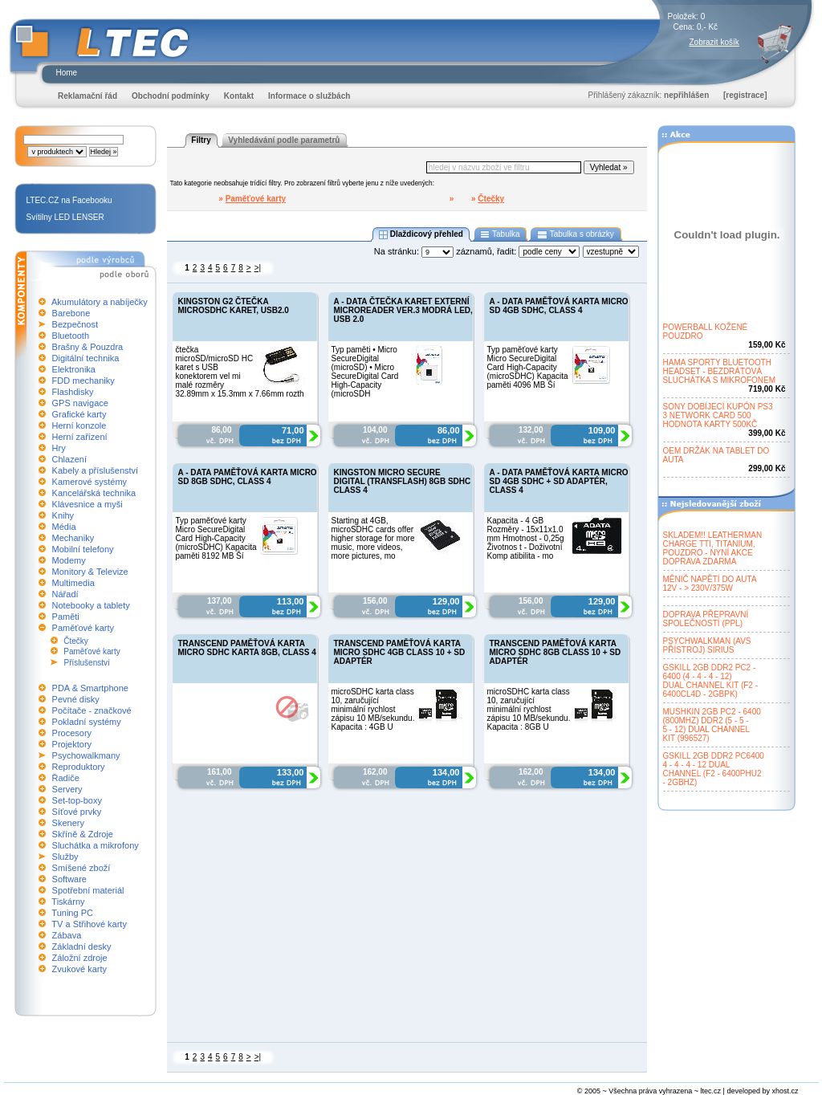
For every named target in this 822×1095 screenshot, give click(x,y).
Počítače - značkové (92, 710)
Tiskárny (67, 901)
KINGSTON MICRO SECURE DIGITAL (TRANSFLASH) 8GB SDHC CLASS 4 (402, 481)
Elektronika (74, 369)
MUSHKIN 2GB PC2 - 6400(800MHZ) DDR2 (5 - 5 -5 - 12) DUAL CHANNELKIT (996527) (712, 725)
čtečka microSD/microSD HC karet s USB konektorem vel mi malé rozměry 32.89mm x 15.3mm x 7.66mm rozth (240, 371)
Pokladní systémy (86, 722)
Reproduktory (78, 766)
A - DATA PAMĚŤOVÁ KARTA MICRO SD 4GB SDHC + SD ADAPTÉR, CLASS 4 (559, 481)
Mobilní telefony (83, 549)
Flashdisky (73, 392)
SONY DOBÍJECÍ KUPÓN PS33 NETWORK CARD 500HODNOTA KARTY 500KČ (718, 415)
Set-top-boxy (77, 800)
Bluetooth (70, 335)
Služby (65, 856)
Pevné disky (76, 699)
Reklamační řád (87, 96)
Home (67, 72)
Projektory (72, 744)
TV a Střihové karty (89, 924)
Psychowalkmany (86, 755)
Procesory (72, 733)
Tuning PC (72, 913)
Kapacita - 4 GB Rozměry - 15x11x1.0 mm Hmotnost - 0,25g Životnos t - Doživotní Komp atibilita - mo (525, 538)
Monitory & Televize (90, 571)
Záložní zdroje (80, 958)
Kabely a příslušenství (95, 470)
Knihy (63, 515)
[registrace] (745, 95)
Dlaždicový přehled (420, 234)
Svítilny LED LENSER (65, 217)
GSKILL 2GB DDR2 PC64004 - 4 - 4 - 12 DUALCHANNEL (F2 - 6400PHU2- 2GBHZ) (713, 769)
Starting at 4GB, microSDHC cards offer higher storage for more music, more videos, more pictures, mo (373, 538)
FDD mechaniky (83, 380)
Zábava (67, 935)
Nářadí (65, 594)
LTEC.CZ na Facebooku (69, 200)
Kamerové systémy (90, 481)
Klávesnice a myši (87, 504)
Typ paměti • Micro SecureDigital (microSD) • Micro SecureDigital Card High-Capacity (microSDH (365, 371)
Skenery (68, 823)
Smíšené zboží (81, 868)
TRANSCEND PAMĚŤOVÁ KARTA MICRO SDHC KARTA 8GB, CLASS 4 (247, 648)
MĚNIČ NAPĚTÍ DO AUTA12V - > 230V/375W (710, 583)
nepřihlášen (686, 95)
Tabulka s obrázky (575, 234)
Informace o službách (309, 96)
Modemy (69, 560)
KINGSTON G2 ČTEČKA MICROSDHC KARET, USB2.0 (233, 306)
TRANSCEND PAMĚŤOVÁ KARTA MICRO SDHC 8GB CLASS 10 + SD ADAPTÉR (555, 652)
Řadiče (65, 778)
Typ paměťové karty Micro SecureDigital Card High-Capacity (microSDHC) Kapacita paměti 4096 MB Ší (527, 367)
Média (64, 526)
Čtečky (75, 641)
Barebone (71, 313)
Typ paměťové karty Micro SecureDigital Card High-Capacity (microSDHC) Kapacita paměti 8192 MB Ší (216, 538)
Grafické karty (79, 414)
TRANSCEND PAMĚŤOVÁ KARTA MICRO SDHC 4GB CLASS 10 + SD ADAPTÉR (400, 652)
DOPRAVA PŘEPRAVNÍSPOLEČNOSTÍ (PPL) (706, 619)
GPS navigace (80, 403)
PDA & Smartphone (90, 688)
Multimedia (73, 583)
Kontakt (239, 96)
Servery (67, 789)
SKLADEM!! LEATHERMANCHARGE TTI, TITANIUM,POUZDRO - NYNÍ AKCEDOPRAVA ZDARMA (713, 548)
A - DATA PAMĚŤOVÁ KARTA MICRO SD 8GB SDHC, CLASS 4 (247, 477)
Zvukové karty (79, 969)
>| (257, 267)
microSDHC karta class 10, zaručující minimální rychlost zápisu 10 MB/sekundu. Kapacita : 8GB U (529, 709)
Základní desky (82, 946)
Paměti (65, 616)
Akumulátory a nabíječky (99, 302)
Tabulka (500, 234)
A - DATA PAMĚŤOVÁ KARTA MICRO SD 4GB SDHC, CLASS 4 (559, 306)
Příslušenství (87, 662)
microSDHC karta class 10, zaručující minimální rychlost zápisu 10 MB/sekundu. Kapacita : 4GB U (373, 709)
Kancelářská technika (94, 493)
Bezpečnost (75, 324)
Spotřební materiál (88, 890)
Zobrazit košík (714, 42)
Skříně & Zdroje (82, 834)
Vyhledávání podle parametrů (284, 140)
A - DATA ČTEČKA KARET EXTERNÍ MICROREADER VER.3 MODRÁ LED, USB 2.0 (403, 310)
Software (69, 879)
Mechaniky (73, 538)
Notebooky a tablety (91, 605)
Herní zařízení (80, 437)
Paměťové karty (83, 628)
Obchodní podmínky (171, 96)
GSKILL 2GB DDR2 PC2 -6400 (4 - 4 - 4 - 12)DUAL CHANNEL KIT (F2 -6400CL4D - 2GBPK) (711, 680)
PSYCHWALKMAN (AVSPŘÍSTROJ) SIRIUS (707, 645)
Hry (59, 448)
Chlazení (69, 459)
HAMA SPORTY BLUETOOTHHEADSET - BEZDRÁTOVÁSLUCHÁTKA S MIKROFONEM (719, 371)
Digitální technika (86, 358)
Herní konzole (79, 425)
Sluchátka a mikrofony (95, 845)
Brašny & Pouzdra (88, 347)
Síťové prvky (77, 811)
